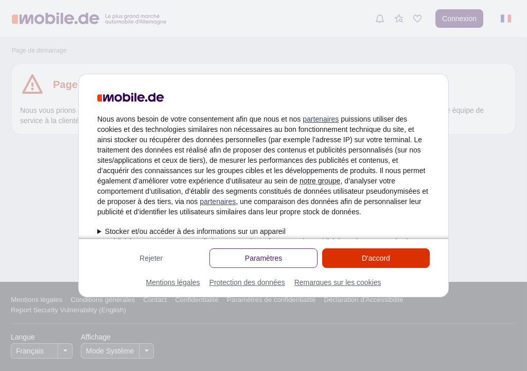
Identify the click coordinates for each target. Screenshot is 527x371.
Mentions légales (173, 282)
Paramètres (263, 258)
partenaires (321, 119)
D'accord (376, 258)
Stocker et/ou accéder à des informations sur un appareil (195, 231)
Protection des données (247, 282)
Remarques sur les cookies (337, 282)
